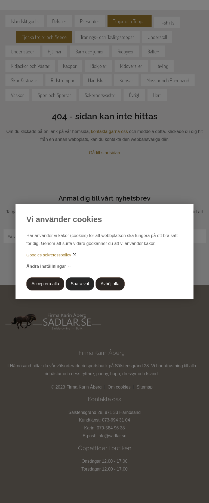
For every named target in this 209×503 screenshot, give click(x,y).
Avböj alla (110, 283)
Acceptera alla (45, 283)
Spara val (80, 283)
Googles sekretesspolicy (49, 255)
